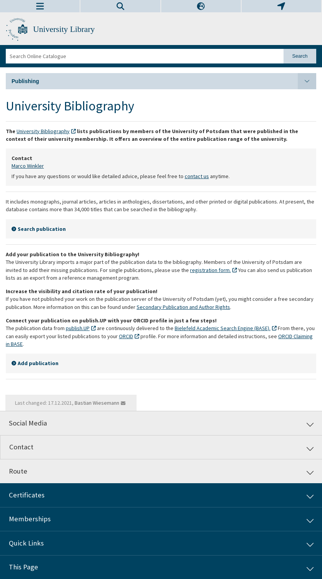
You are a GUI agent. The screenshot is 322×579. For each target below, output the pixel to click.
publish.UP (78, 328)
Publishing (164, 81)
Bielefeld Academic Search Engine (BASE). (222, 328)
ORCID (126, 336)
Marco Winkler (28, 165)
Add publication (38, 363)
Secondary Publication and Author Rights (183, 307)
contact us (197, 176)
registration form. (210, 270)
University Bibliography (43, 131)
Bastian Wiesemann (97, 402)
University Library (64, 29)
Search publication (42, 228)
